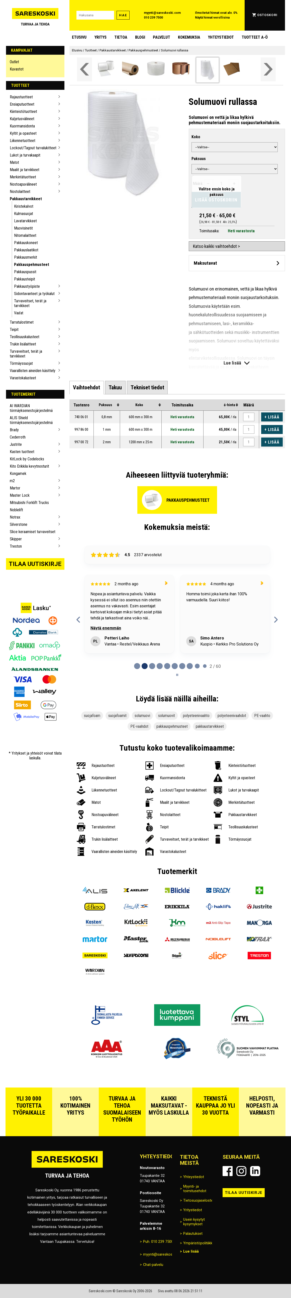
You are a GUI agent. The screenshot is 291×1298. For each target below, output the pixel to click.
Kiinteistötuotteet (23, 111)
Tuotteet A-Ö (255, 37)
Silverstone (18, 524)
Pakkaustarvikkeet (26, 198)
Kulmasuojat (23, 213)
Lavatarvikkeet (25, 221)
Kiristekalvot (23, 206)
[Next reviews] (276, 620)
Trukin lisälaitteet (23, 344)
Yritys (100, 37)
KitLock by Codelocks (27, 459)
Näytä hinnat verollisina (212, 17)
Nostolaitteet (20, 191)
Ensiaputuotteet (22, 104)
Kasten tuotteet (22, 451)
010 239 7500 (153, 17)
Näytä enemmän (106, 628)
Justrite (16, 444)
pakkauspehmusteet (172, 726)
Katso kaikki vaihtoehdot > (216, 246)
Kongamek (18, 473)
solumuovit (166, 715)
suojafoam (92, 715)
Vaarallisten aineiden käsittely (32, 370)
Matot (14, 162)
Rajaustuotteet (21, 97)
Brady (14, 429)
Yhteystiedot (221, 37)
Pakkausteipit (24, 279)
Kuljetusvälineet (22, 118)
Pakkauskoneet (26, 242)
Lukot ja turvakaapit (25, 155)
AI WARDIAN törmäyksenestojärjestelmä (31, 408)
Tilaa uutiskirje (35, 563)
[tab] (86, 387)
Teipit (14, 329)
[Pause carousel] (177, 674)
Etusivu (79, 37)
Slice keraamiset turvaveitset (32, 531)
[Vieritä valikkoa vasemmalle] (84, 69)
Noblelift (16, 510)
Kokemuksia (189, 37)
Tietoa (120, 37)
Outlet (14, 61)
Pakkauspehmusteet (31, 264)
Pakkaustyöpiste (27, 286)
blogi (140, 37)
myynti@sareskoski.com (162, 13)
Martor (15, 488)
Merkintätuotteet (23, 177)
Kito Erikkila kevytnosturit (29, 466)
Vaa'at (18, 313)
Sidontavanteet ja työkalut (34, 293)
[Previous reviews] (78, 620)
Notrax (15, 517)
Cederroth (18, 437)
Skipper (16, 539)
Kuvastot (17, 69)
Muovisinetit (23, 228)
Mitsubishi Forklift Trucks (29, 502)
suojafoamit (117, 715)
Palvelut (161, 37)
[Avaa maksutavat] (237, 263)
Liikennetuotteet (22, 140)
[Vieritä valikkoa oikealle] (268, 69)
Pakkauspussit (25, 271)
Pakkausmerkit (25, 257)
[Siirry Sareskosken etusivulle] (35, 15)
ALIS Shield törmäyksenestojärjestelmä (31, 420)
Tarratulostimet (22, 322)
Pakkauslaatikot (26, 250)
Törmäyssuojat (21, 363)
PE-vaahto (262, 715)
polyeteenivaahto (196, 715)
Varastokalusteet (23, 378)
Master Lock (20, 495)
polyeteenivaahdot (232, 715)
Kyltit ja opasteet (23, 133)
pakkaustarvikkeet (210, 726)
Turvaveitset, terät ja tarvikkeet (30, 303)
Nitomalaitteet (25, 235)
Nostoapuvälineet (23, 184)
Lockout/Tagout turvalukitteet (33, 148)
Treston (16, 546)
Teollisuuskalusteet (24, 336)
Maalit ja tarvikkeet (24, 169)
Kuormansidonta (22, 126)
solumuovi (142, 715)
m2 (12, 480)
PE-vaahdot (139, 726)
